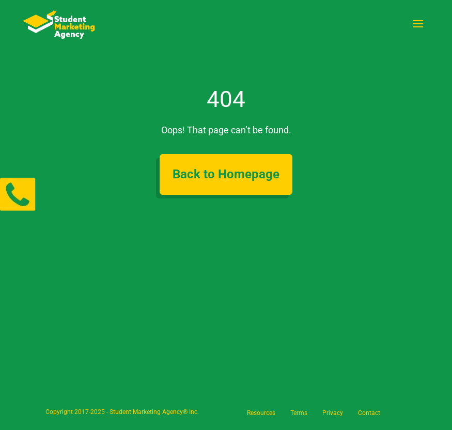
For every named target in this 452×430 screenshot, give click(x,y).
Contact (369, 413)
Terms (298, 413)
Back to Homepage (226, 174)
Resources (261, 413)
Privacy (332, 413)
